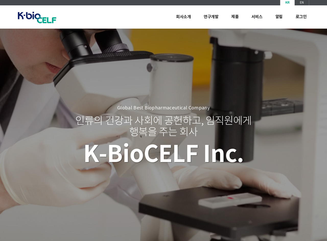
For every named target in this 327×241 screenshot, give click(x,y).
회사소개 (183, 16)
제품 (235, 16)
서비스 (257, 16)
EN (302, 2)
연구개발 (211, 16)
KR (287, 2)
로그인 (301, 16)
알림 (279, 16)
